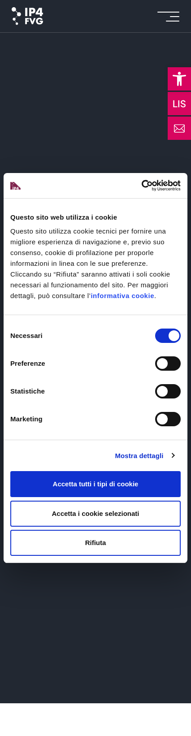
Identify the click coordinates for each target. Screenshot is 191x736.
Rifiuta (95, 542)
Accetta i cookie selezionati (95, 513)
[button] (179, 79)
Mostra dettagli (139, 455)
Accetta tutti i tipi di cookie (96, 484)
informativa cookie (122, 295)
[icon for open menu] (168, 16)
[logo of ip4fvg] (27, 16)
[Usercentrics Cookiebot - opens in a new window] (141, 185)
